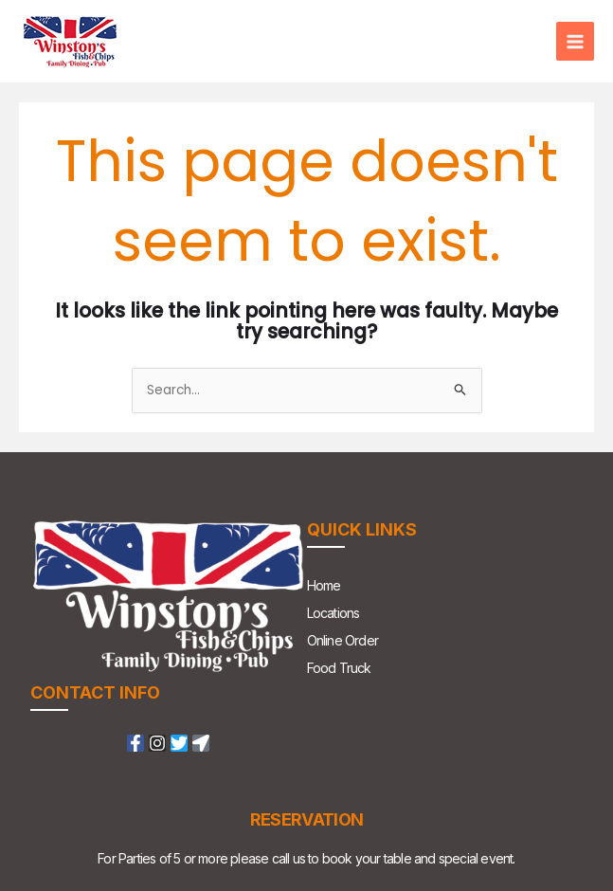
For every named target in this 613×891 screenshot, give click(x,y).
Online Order (342, 640)
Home (324, 585)
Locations (333, 613)
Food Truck (339, 668)
